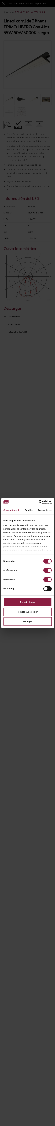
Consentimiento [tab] (11, 510)
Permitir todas (27, 602)
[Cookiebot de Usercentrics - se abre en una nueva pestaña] (39, 502)
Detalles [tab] (29, 510)
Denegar (27, 621)
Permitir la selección (27, 612)
